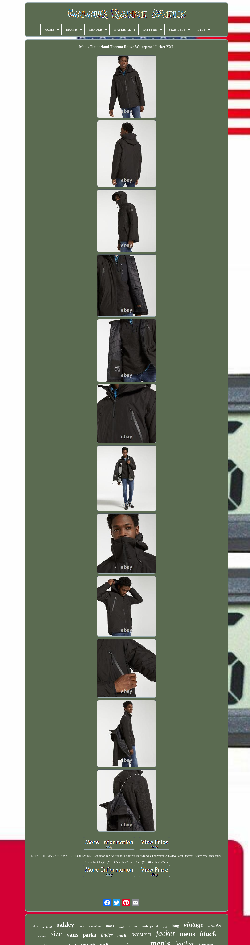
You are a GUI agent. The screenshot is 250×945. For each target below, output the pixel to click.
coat (165, 927)
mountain (95, 926)
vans (72, 934)
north (122, 935)
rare (82, 926)
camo (133, 926)
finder (107, 935)
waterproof (150, 926)
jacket (165, 933)
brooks (214, 925)
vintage (194, 924)
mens (187, 934)
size (56, 933)
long (175, 926)
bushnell (47, 926)
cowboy (41, 936)
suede (122, 926)
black (208, 933)
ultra (35, 926)
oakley (65, 924)
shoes (109, 926)
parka (89, 935)
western (141, 934)
